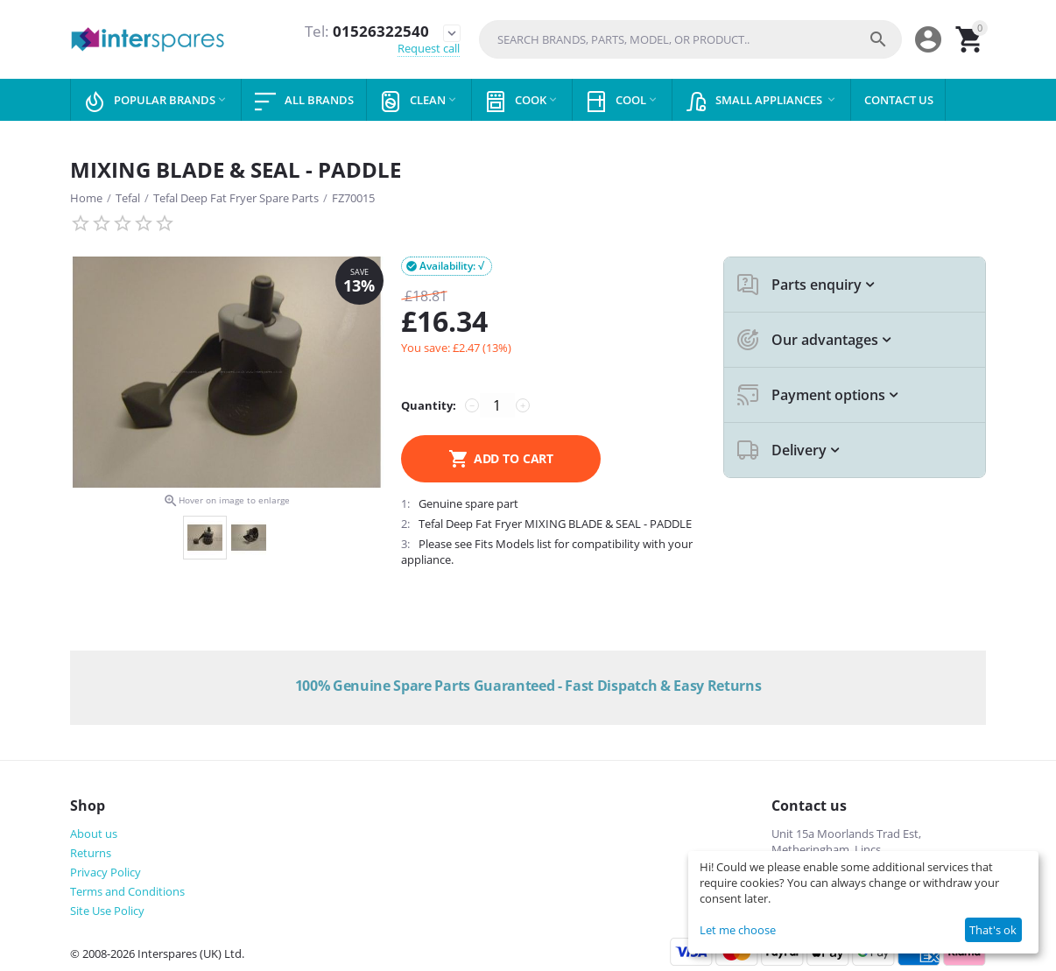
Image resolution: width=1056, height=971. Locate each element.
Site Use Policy (107, 910)
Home (86, 198)
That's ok (993, 930)
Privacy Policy (105, 872)
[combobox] (690, 39)
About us (93, 833)
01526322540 (367, 31)
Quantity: (428, 405)
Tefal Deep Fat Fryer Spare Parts (236, 198)
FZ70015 (353, 198)
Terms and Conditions (127, 891)
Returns (90, 853)
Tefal (128, 198)
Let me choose (738, 930)
